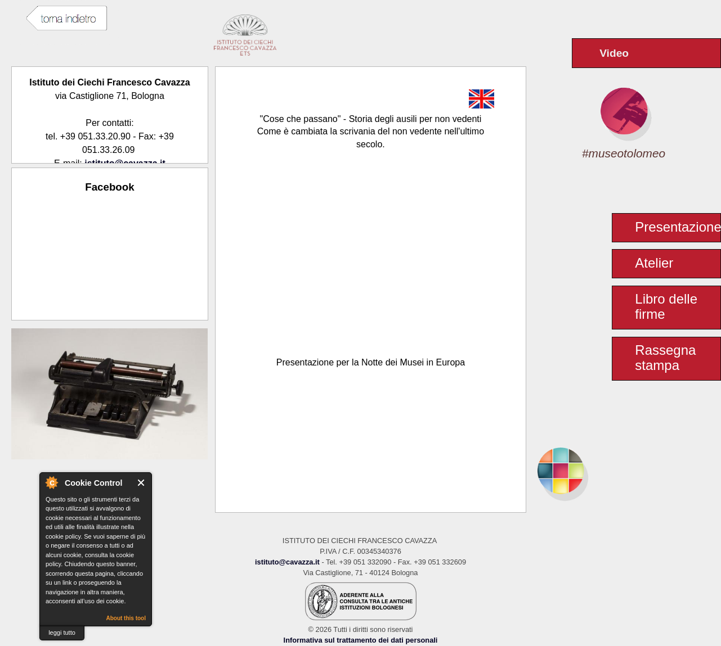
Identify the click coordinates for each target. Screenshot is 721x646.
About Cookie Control (51, 482)
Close (141, 482)
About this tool (126, 618)
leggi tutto (61, 632)
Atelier (654, 262)
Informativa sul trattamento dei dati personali (361, 640)
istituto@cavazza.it (287, 562)
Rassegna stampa (665, 357)
